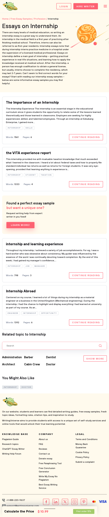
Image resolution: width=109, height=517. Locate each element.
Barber (28, 357)
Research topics (10, 444)
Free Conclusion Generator (47, 470)
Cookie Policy (82, 452)
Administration (12, 357)
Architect (8, 364)
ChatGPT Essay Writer (13, 449)
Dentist (51, 357)
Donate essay (45, 458)
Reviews (43, 449)
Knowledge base (15, 434)
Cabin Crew (32, 364)
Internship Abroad (21, 291)
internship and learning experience (34, 244)
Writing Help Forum (11, 453)
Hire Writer (85, 6)
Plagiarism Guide (10, 439)
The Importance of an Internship (32, 103)
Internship (10, 387)
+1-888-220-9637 (15, 500)
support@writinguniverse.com (22, 505)
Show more (95, 358)
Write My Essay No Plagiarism (48, 478)
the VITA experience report (28, 153)
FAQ (41, 444)
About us (43, 439)
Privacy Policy (82, 457)
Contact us (44, 453)
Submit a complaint (85, 462)
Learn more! (20, 225)
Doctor (50, 364)
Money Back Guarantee (82, 446)
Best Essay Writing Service (48, 486)
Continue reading (86, 137)
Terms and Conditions (87, 439)
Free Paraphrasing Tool (50, 463)
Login (63, 6)
